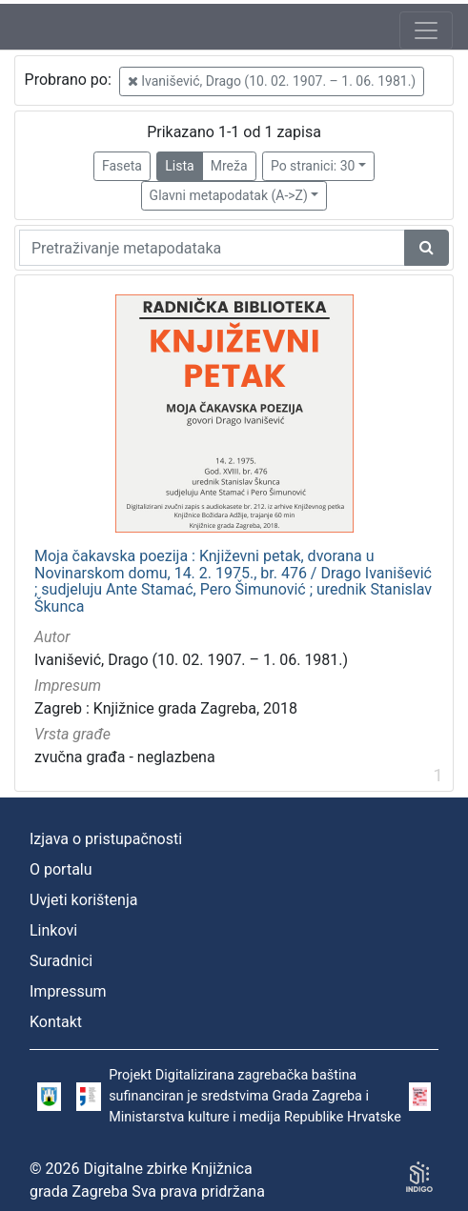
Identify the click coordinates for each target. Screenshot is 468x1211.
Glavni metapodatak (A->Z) (229, 195)
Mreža (229, 165)
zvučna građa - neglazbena (124, 757)
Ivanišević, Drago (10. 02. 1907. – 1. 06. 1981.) (272, 81)
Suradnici (61, 961)
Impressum (68, 991)
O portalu (61, 869)
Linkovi (53, 930)
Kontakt (56, 1022)
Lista (179, 165)
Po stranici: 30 (313, 165)
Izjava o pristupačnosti (106, 839)
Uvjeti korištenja (83, 900)
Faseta (122, 165)
